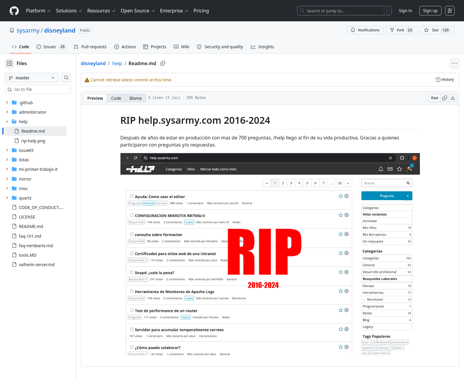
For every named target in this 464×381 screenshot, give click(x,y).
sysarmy (28, 30)
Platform (38, 10)
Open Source (138, 10)
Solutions (69, 10)
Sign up (430, 10)
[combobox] (49, 89)
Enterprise (174, 10)
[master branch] (41, 77)
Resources (101, 10)
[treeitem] (45, 131)
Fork (402, 30)
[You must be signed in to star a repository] (437, 30)
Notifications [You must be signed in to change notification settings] (365, 30)
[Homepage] (14, 11)
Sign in (405, 10)
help (136, 63)
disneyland (59, 30)
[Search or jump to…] (344, 10)
